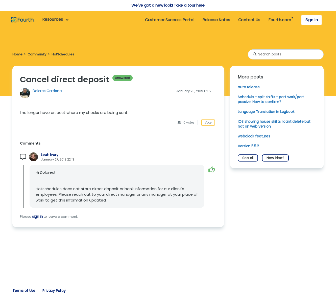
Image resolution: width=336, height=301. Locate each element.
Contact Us (249, 20)
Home (17, 54)
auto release (248, 87)
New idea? (275, 157)
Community (37, 54)
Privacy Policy (54, 290)
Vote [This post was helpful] (208, 122)
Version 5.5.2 (248, 146)
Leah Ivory (49, 154)
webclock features (254, 136)
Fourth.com (279, 20)
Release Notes (216, 20)
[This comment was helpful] (212, 169)
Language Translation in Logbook (266, 111)
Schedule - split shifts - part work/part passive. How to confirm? (271, 99)
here (200, 5)
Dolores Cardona (47, 90)
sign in (37, 216)
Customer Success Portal (169, 20)
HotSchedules (63, 54)
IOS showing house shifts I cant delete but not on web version (274, 124)
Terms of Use (23, 290)
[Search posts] (286, 54)
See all (247, 157)
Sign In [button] (311, 20)
